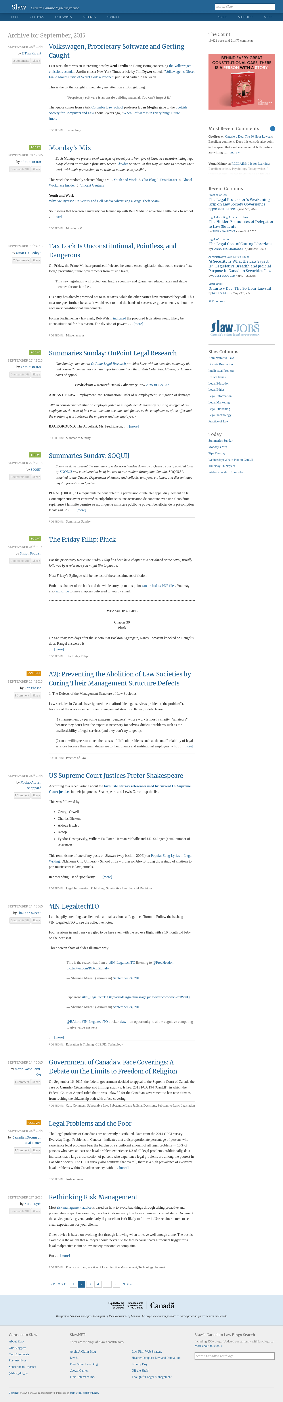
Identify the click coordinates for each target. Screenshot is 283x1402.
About (222, 17)
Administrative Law (220, 256)
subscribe (62, 591)
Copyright (14, 1392)
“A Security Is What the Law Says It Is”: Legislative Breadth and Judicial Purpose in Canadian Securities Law (239, 266)
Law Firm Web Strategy (147, 1351)
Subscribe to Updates (22, 1366)
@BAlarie (74, 1021)
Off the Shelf (140, 1370)
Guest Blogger (223, 276)
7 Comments (21, 260)
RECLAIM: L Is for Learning (250, 163)
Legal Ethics (215, 283)
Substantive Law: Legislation (176, 1105)
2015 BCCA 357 (157, 385)
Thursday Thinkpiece (221, 466)
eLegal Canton (79, 1370)
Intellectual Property (221, 370)
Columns (37, 17)
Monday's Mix (217, 447)
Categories (63, 17)
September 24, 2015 (127, 978)
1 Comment (22, 695)
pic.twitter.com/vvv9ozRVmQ (168, 997)
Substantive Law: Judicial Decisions (129, 888)
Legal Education (218, 383)
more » (235, 152)
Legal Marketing (218, 217)
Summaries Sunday (78, 438)
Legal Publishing (219, 409)
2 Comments (21, 60)
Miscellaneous (75, 335)
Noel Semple (221, 293)
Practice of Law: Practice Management (112, 1267)
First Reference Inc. (82, 1377)
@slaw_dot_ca (18, 1373)
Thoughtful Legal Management (152, 1377)
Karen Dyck (32, 1204)
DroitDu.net (168, 180)
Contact (113, 17)
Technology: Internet (152, 1267)
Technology (73, 130)
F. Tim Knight (31, 53)
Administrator (31, 162)
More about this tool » (209, 1346)
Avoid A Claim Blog (83, 1351)
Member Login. (91, 1392)
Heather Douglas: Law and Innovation (156, 1357)
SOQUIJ (36, 470)
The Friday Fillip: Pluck (82, 539)
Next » (127, 1284)
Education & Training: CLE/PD (86, 1044)
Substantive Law (97, 1105)
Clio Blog (149, 180)
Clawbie (122, 164)
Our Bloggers (17, 1348)
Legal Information (219, 239)
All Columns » (216, 301)
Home (15, 17)
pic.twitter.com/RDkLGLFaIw (88, 968)
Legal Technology (219, 415)
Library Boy (139, 1364)
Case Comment (75, 1105)
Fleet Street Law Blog (84, 1364)
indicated (120, 318)
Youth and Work (125, 180)
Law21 (74, 1357)
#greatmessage (135, 997)
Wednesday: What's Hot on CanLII (230, 459)
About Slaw (16, 1341)
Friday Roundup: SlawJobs (225, 472)
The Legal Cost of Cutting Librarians (240, 244)
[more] (54, 118)
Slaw (18, 7)
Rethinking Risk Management (93, 1197)
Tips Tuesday (217, 453)
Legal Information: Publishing (85, 888)
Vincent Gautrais (92, 185)
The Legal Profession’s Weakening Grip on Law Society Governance (239, 202)
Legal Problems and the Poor (90, 1123)
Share (36, 60)
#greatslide (116, 997)
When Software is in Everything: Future (152, 113)
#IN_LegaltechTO (74, 906)
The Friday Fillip (77, 656)
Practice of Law (76, 758)
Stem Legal (76, 1392)
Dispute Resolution (220, 364)
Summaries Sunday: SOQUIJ (89, 455)
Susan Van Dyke (223, 231)
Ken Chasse (32, 688)
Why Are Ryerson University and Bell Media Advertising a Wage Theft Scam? (104, 201)
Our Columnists (19, 1354)
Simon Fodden (30, 553)
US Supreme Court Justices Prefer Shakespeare (116, 775)
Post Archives (18, 1360)
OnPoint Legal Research (108, 364)
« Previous (59, 1284)
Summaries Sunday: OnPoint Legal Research (113, 353)
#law (122, 1021)
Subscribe (245, 17)
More (268, 17)
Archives (89, 17)
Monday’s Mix (70, 148)
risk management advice (74, 1207)
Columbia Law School (107, 107)
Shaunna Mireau (29, 913)
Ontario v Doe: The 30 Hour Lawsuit (248, 136)
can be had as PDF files (158, 586)
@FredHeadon (163, 962)
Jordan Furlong (224, 209)
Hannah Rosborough (228, 249)
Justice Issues (74, 1179)
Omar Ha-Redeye (28, 253)
